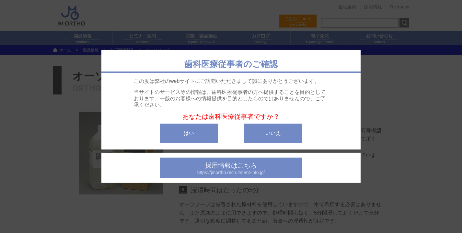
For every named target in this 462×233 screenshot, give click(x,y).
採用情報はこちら (231, 168)
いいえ (273, 133)
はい (189, 133)
